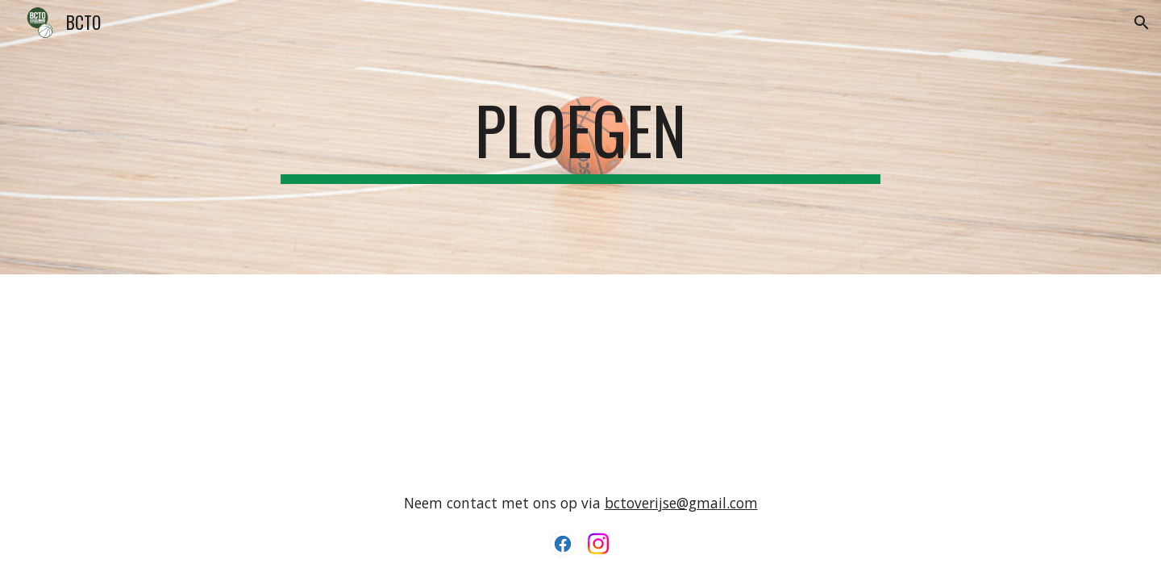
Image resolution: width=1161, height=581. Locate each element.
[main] (580, 137)
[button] (1141, 22)
